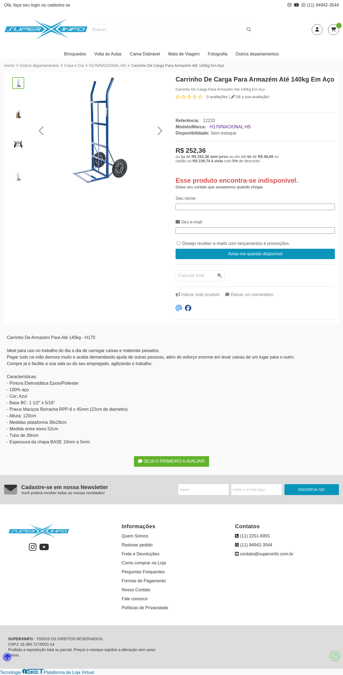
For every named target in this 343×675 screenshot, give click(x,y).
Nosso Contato (136, 589)
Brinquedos (75, 54)
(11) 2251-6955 (252, 536)
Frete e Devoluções (141, 554)
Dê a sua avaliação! (250, 97)
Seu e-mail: (189, 222)
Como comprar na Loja (144, 563)
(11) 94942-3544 (320, 5)
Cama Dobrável (145, 54)
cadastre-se (58, 5)
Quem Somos (135, 536)
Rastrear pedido (137, 545)
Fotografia (217, 54)
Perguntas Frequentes (143, 572)
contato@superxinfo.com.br (264, 554)
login (36, 5)
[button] (41, 131)
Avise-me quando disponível (255, 253)
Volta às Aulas (108, 54)
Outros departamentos (257, 54)
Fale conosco (135, 598)
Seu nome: (186, 198)
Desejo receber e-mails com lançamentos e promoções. (236, 243)
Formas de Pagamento (144, 580)
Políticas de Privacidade (145, 607)
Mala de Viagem (184, 54)
